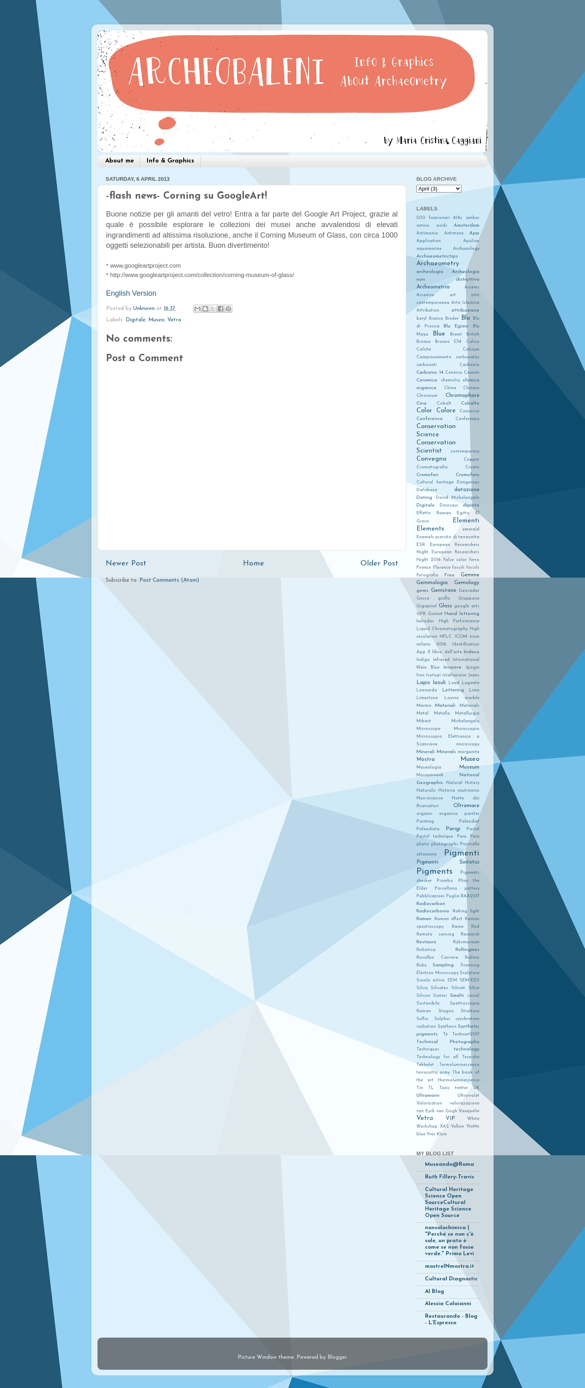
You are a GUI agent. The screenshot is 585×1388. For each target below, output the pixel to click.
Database (426, 490)
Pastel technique (434, 836)
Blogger (337, 1357)
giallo (444, 598)
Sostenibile (428, 1003)
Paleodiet (469, 821)
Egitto (463, 513)
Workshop (427, 1126)
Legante (470, 683)
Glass (445, 605)
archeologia (429, 271)
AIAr (457, 218)
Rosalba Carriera (437, 957)
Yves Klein (437, 1134)
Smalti (457, 995)
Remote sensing (435, 934)
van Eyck (425, 1111)
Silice (473, 988)
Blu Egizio (456, 326)
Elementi (466, 521)
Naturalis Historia (435, 790)
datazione (466, 489)
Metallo (442, 713)
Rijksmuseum (466, 942)
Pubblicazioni (430, 896)
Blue (439, 334)
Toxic (444, 1088)
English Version (131, 293)
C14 (457, 341)
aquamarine (429, 249)
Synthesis (447, 1026)
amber (472, 218)
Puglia (452, 896)
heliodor (425, 621)
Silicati (458, 988)
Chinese (471, 388)
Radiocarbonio (432, 911)
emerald (470, 529)
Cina (421, 403)
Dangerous (468, 482)
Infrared (441, 660)
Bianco (436, 318)
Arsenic (471, 287)
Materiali (445, 705)
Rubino (472, 957)
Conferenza (467, 419)
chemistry (450, 380)
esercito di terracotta (457, 537)
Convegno (431, 459)
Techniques (427, 1049)
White (473, 1119)
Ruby (421, 965)
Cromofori (427, 474)
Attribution (427, 310)
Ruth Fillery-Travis (449, 1177)
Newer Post (126, 563)
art (453, 295)
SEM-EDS (469, 980)
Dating (424, 497)
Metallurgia (467, 713)
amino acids (431, 225)
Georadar (469, 591)
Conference (429, 418)
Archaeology (466, 249)
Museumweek (430, 775)
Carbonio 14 (429, 372)
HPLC (446, 636)
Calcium (471, 349)
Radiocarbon (430, 903)
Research (470, 934)
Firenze (423, 567)
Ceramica (426, 380)
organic (424, 814)
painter (471, 814)
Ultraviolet (468, 1096)
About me (119, 161)
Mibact (423, 721)
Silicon (423, 996)
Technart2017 (465, 1034)
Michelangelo (465, 721)
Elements (430, 529)
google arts (466, 606)
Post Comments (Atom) (169, 580)
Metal (422, 713)
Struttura (470, 1011)
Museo (156, 320)
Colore (446, 410)
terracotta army (433, 1072)
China (450, 388)
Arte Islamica (465, 303)
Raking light (466, 911)
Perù (474, 836)
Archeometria (433, 287)
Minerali (425, 751)
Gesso (422, 598)
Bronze (423, 342)
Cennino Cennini (462, 372)
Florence (442, 567)
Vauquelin (469, 1111)
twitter (461, 1088)
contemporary (465, 451)
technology (466, 1049)
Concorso (469, 411)
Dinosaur (449, 505)
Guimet (435, 614)
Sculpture (469, 973)
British (472, 334)
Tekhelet (425, 1065)
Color (424, 410)
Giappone (468, 598)
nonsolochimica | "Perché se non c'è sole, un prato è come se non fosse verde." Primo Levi (449, 1240)
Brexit (456, 334)
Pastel (472, 829)
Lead (453, 683)
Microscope (428, 729)
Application (428, 241)
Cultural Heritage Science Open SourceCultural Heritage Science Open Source (449, 1202)
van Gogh (446, 1111)
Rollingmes (467, 949)
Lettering (453, 690)
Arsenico (425, 295)
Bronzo (442, 342)
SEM (452, 980)
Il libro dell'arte (445, 652)
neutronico (468, 790)
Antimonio (427, 233)
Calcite (423, 349)
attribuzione (465, 310)
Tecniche (470, 1057)
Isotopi (433, 675)
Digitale (135, 320)
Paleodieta (428, 829)
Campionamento (433, 357)
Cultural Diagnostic (451, 1279)
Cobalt (444, 403)
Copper (471, 459)
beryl (421, 318)
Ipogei (472, 667)
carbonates (467, 357)
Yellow (457, 1126)
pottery (471, 888)
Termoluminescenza (459, 1065)
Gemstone (443, 590)
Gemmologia (432, 582)
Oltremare (466, 805)
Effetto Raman (433, 513)
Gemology (466, 582)
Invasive (453, 667)
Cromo (472, 467)
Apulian (471, 241)
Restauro (426, 942)
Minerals (446, 751)
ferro (474, 560)
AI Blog (434, 1291)
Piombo (445, 881)
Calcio (472, 342)
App (474, 233)
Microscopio (466, 729)
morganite (468, 752)
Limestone (427, 698)
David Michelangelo (457, 498)
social (473, 996)
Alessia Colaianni (448, 1303)
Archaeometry (437, 263)
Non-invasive (429, 798)
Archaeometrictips (437, 256)
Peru (461, 836)
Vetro (174, 320)
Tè (445, 1034)
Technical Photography (447, 1041)
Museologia (428, 767)
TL (431, 1088)
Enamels (425, 537)
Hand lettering (461, 613)
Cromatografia (432, 467)
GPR (421, 614)
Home (253, 563)
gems (422, 590)
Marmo (423, 706)
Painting (425, 821)
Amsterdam (466, 225)
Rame (458, 927)
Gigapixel (426, 606)
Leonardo (426, 690)
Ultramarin (428, 1095)
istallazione (454, 675)
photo (422, 844)
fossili (458, 567)
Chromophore (462, 395)
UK (476, 1088)
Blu (465, 318)
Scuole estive (430, 980)
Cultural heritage (435, 482)
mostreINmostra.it (449, 1266)
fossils (472, 567)
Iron (420, 675)
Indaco (471, 652)
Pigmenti (461, 853)
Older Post (379, 563)
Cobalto (470, 403)
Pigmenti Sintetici (447, 862)
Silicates (439, 988)
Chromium (427, 396)
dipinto (471, 505)
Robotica (426, 950)
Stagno (446, 1011)
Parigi (453, 829)
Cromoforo (467, 474)
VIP (450, 1118)
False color (455, 560)
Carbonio (469, 365)
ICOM (461, 636)
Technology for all (437, 1057)
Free (449, 575)
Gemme (470, 575)
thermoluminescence (458, 1080)
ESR (420, 545)
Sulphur (442, 1019)
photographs (444, 844)
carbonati (426, 365)
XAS (444, 1126)
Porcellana (446, 888)
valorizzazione (464, 1103)
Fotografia (427, 575)
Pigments (434, 871)
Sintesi (440, 996)
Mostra (425, 759)
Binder (452, 318)
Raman (423, 918)
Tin (419, 1088)
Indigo (423, 660)
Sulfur (422, 1019)
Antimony (454, 233)
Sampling (443, 965)
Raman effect (448, 919)
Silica (422, 988)
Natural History (462, 783)
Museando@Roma (449, 1164)
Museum (469, 767)
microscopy (467, 744)
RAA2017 (470, 896)
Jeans (473, 675)
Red (475, 927)
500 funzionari (433, 218)
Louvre (451, 698)
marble (472, 698)
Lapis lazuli (431, 682)
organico (448, 814)
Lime (474, 690)
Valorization (429, 1103)
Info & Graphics (170, 161)
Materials (469, 706)
